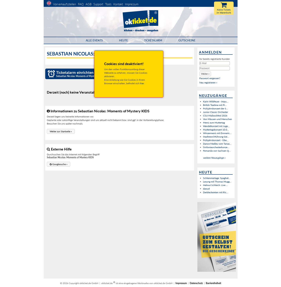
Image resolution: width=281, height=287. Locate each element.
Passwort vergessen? (209, 78)
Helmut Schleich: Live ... (215, 185)
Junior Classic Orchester (215, 112)
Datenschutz (196, 283)
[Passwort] (214, 68)
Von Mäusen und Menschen (217, 119)
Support (98, 4)
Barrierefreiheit (213, 283)
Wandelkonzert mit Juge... (216, 126)
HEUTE (123, 40)
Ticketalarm (153, 40)
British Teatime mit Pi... (215, 105)
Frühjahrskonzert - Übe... (215, 140)
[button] (61, 131)
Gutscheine (186, 40)
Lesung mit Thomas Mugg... (217, 181)
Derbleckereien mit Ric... (215, 192)
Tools (108, 4)
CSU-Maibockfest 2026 (215, 115)
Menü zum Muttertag (214, 122)
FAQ (81, 4)
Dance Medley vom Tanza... (217, 143)
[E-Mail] (214, 63)
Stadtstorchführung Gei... (216, 136)
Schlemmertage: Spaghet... (216, 178)
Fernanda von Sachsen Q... (217, 150)
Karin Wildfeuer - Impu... (215, 101)
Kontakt (118, 4)
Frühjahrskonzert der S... (215, 108)
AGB (88, 4)
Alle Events (94, 40)
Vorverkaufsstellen (64, 4)
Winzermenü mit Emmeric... (217, 133)
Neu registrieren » (208, 82)
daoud (206, 188)
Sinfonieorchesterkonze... (216, 147)
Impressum (131, 4)
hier (142, 83)
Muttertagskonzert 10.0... (216, 129)
